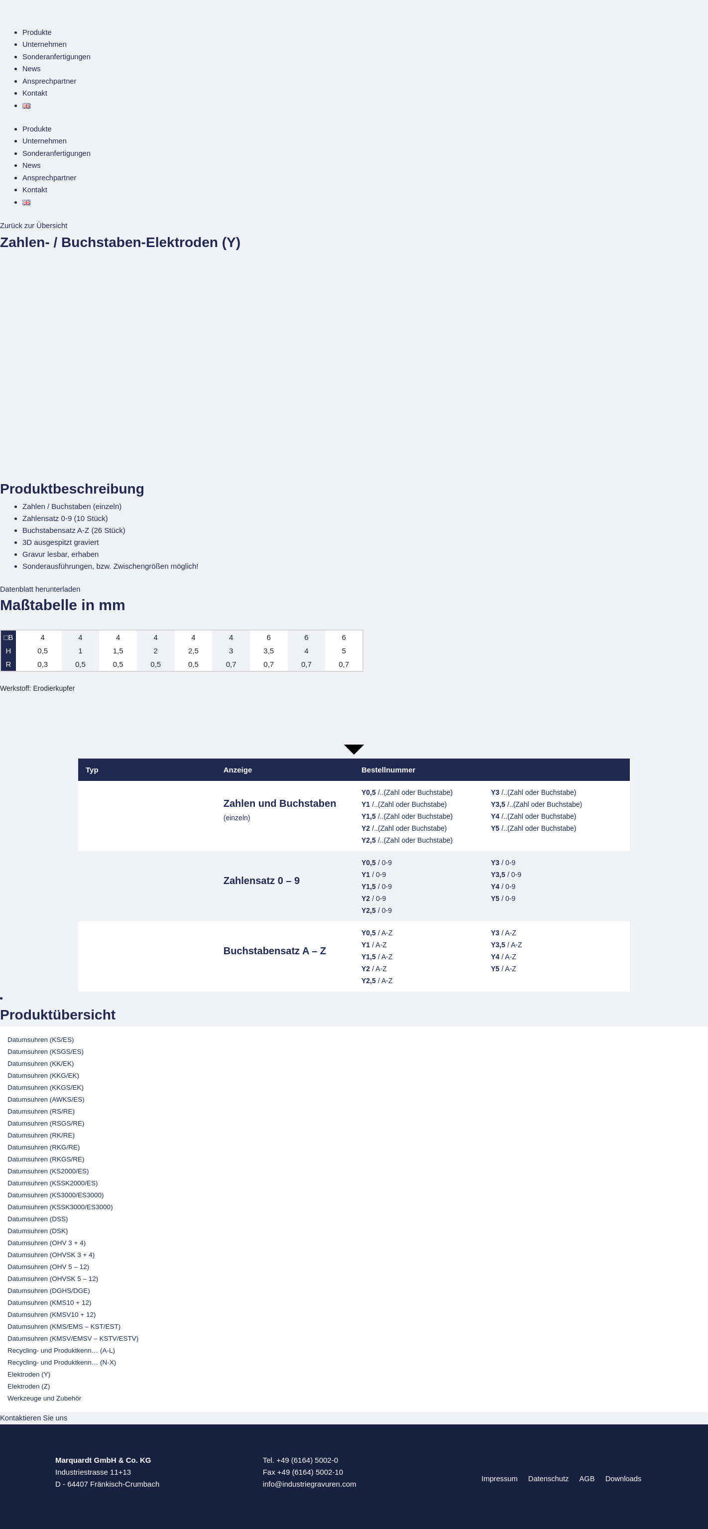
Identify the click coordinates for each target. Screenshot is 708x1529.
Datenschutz (550, 1474)
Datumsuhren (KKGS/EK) (45, 1084)
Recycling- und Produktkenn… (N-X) (61, 1359)
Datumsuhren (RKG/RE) (43, 1143)
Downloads (619, 1474)
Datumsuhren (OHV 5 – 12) (48, 1263)
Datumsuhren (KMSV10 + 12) (51, 1311)
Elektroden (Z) (28, 1383)
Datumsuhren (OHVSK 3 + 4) (51, 1251)
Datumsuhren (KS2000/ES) (48, 1167)
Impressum (502, 1474)
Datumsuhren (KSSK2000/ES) (52, 1179)
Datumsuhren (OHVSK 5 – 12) (52, 1275)
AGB (586, 1474)
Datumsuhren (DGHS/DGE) (48, 1287)
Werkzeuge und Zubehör (44, 1395)
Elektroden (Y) (28, 1371)
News (31, 68)
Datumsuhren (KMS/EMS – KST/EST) (63, 1323)
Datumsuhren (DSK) (37, 1227)
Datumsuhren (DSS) (37, 1215)
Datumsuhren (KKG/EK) (43, 1072)
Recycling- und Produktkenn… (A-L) (61, 1347)
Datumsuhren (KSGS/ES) (45, 1048)
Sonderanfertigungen (57, 56)
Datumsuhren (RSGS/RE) (46, 1120)
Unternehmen (45, 44)
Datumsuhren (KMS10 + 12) (49, 1299)
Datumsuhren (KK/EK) (40, 1060)
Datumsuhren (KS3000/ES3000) (55, 1191)
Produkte (37, 32)
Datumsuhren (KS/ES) (40, 1036)
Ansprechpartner (50, 80)
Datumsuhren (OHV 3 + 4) (46, 1239)
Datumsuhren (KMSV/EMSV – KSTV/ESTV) (72, 1335)
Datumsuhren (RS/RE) (41, 1108)
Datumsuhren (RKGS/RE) (46, 1155)
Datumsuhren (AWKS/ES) (46, 1096)
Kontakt (35, 92)
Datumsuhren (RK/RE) (41, 1132)
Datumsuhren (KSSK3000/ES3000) (60, 1203)
